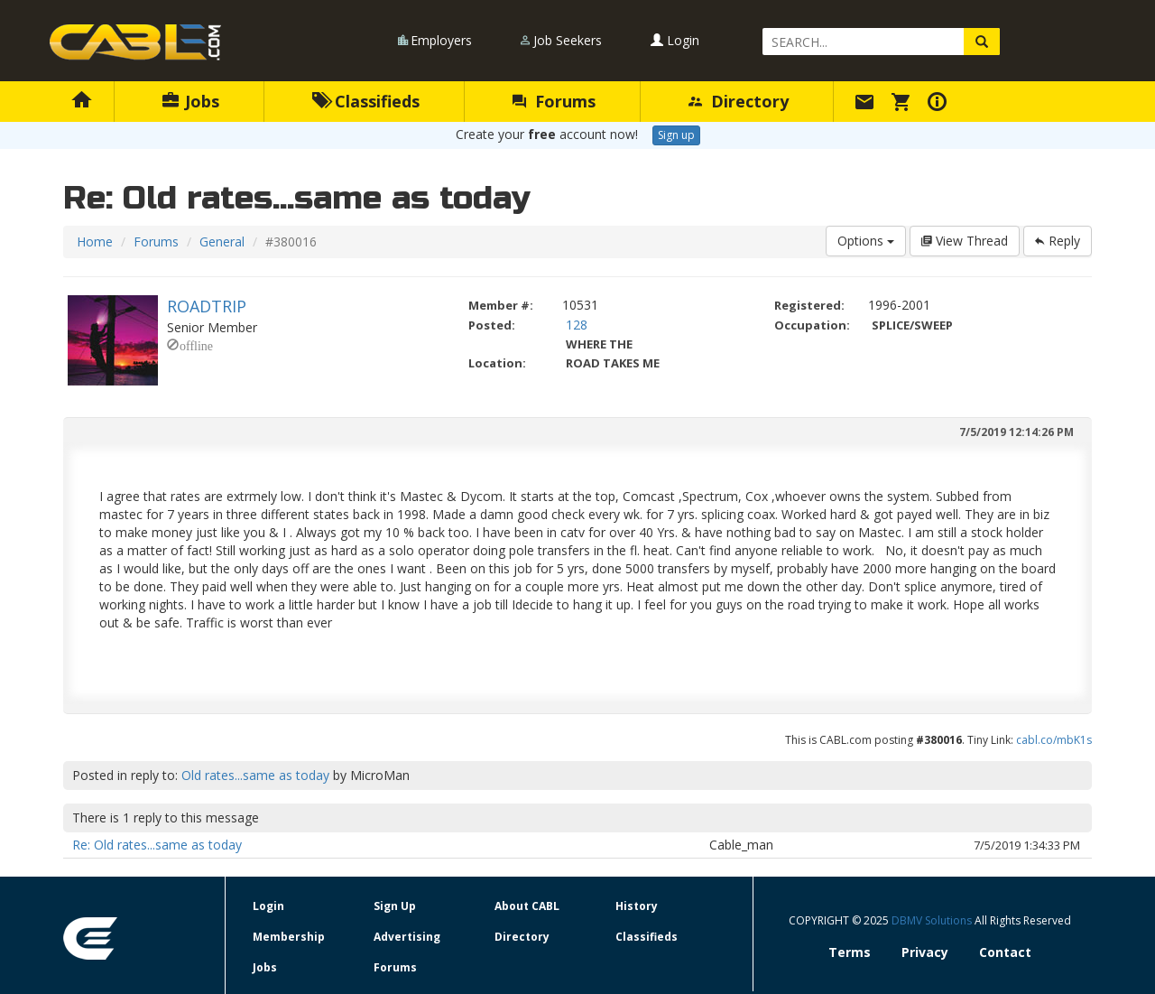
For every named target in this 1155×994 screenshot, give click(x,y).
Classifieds (366, 101)
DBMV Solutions (933, 920)
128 (576, 324)
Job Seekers (567, 40)
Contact (1005, 952)
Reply (1057, 240)
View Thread (964, 240)
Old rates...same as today (255, 775)
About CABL (526, 906)
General (222, 241)
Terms (849, 952)
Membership (289, 936)
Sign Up (395, 906)
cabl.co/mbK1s (1054, 740)
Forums (554, 101)
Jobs (190, 101)
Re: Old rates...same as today (157, 844)
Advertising (407, 936)
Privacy (924, 952)
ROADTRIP (206, 306)
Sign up (676, 135)
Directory (738, 101)
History (636, 906)
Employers (441, 40)
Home (95, 241)
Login (675, 40)
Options (865, 240)
